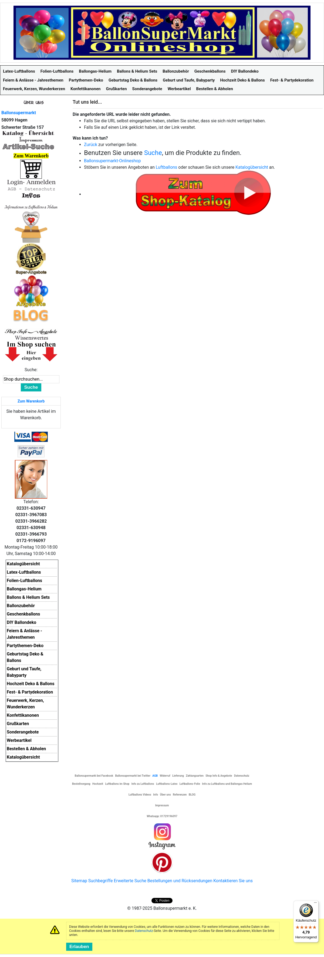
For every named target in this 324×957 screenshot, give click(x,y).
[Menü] (315, 904)
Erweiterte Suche (130, 880)
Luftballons (166, 167)
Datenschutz (144, 931)
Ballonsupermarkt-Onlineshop (112, 160)
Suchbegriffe (100, 880)
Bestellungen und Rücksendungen (179, 880)
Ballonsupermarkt (18, 112)
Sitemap (79, 880)
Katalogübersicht (251, 167)
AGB (155, 775)
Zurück (90, 144)
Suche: (31, 369)
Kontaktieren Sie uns (233, 880)
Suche (153, 153)
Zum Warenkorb (31, 401)
